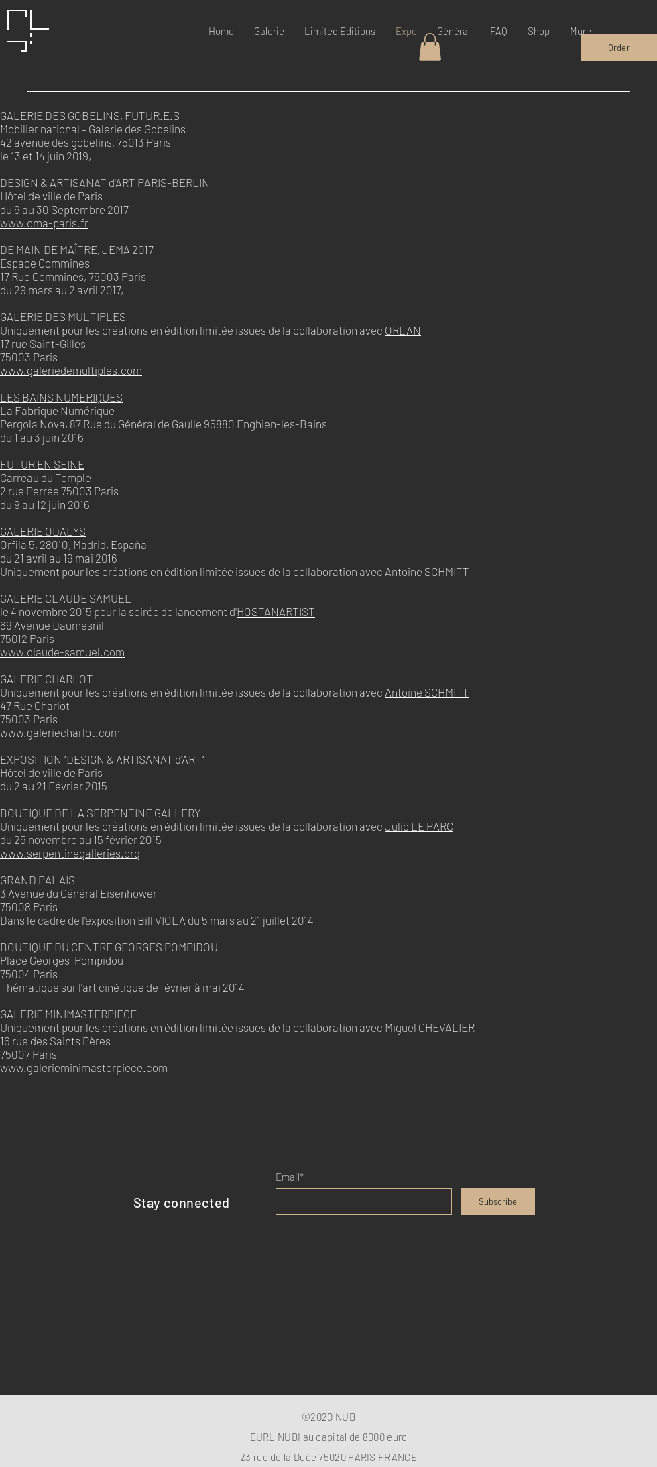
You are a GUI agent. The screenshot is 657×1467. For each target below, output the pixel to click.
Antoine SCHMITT (427, 571)
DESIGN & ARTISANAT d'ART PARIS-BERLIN (105, 182)
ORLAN (403, 330)
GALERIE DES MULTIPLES (63, 316)
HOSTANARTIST (276, 611)
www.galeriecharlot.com (60, 732)
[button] (430, 47)
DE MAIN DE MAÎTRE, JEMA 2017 (77, 249)
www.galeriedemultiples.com (71, 370)
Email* (290, 1177)
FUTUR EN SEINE (42, 464)
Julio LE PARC (419, 826)
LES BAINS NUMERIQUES (61, 397)
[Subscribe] (498, 1201)
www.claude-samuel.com (62, 651)
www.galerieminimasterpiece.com (84, 1067)
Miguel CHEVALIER (430, 1027)
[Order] (619, 47)
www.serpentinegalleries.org (70, 853)
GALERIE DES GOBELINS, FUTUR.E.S (90, 115)
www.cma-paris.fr (44, 222)
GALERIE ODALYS (43, 531)
